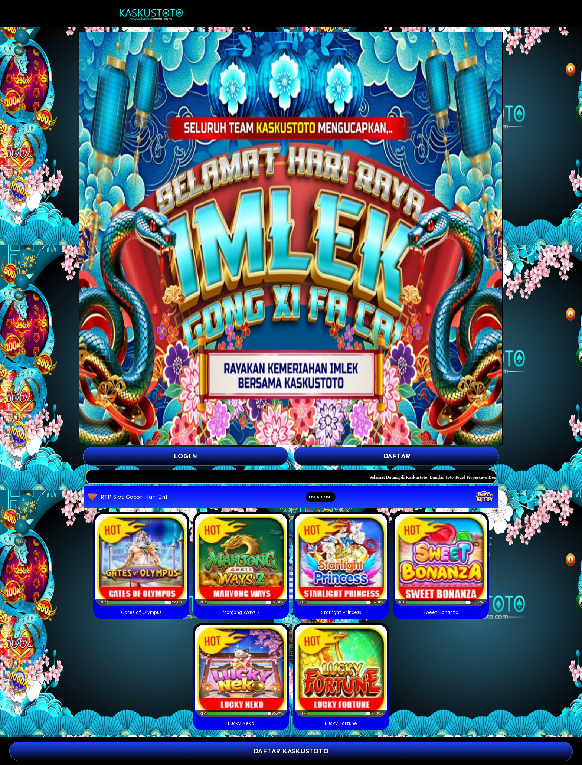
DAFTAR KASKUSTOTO (291, 751)
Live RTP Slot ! (321, 497)
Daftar (396, 456)
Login (185, 456)
